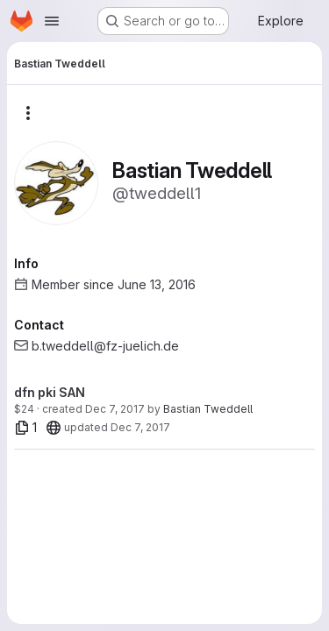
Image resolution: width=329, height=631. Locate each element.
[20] (53, 427)
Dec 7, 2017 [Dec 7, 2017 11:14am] (115, 408)
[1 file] (26, 427)
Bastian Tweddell (208, 408)
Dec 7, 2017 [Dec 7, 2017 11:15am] (140, 427)
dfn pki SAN (49, 392)
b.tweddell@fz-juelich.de (105, 345)
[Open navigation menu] (52, 21)
